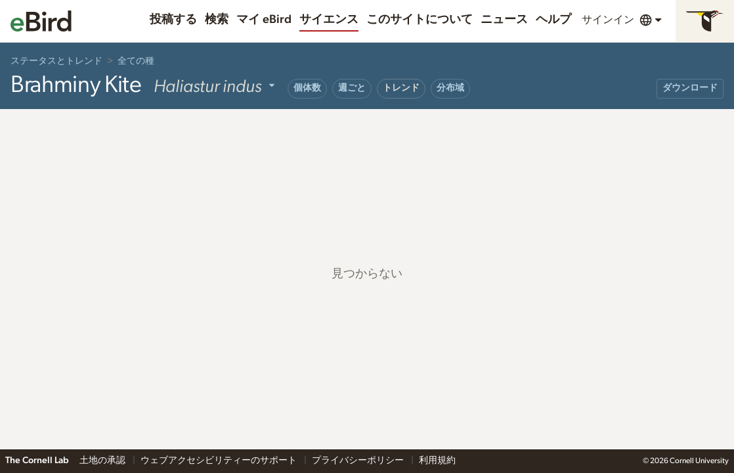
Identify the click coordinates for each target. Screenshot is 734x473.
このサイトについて (419, 20)
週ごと (352, 88)
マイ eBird (263, 20)
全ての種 (136, 61)
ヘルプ (553, 20)
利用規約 (437, 460)
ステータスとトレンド (56, 61)
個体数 (307, 88)
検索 (216, 20)
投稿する (173, 20)
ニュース (504, 20)
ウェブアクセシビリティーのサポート (219, 460)
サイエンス (328, 20)
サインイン (608, 19)
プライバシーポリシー (359, 460)
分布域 (450, 88)
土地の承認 (103, 460)
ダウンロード (690, 88)
